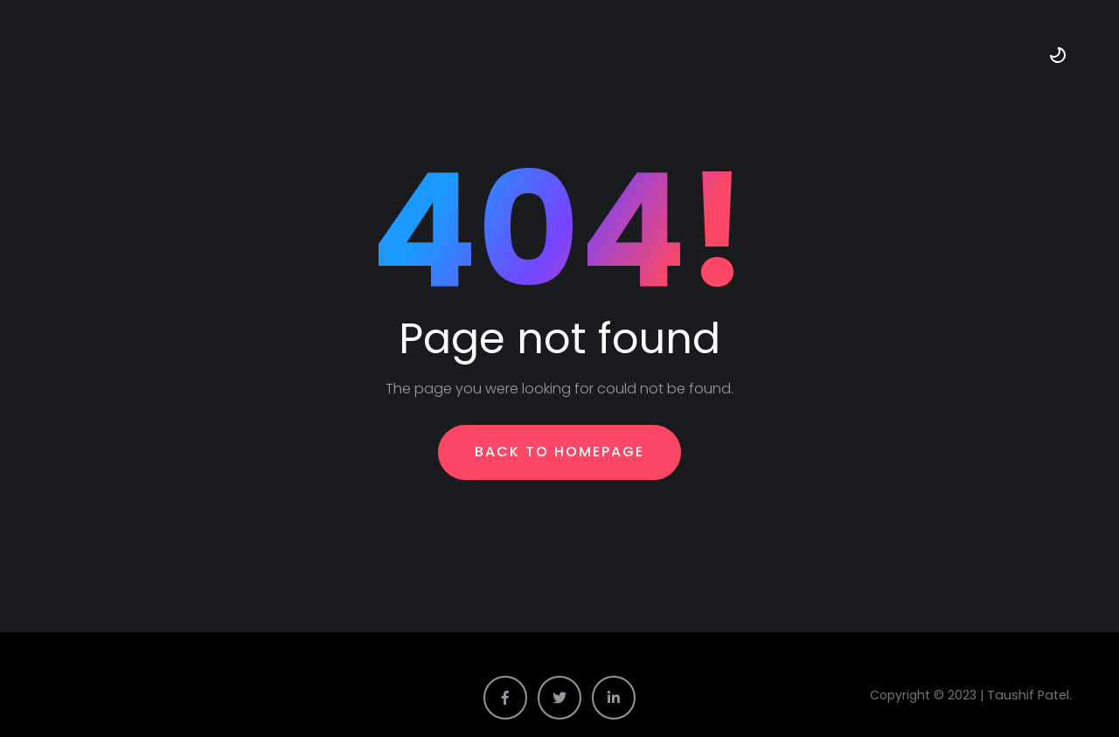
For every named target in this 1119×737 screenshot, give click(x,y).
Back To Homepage (559, 452)
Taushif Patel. (1032, 694)
